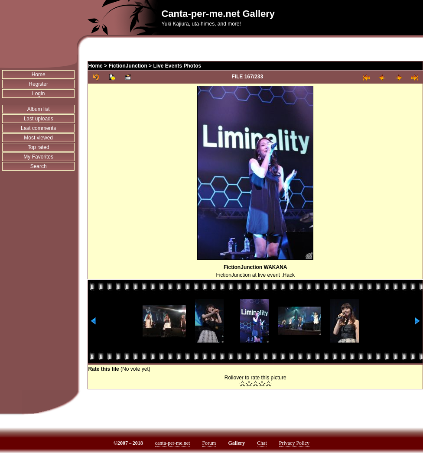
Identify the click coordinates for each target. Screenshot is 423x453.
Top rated (38, 147)
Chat (262, 443)
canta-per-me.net (172, 443)
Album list (38, 109)
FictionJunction (127, 66)
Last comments (38, 128)
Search (38, 166)
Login (38, 94)
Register (38, 84)
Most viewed (38, 138)
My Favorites (38, 157)
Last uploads (38, 119)
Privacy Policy (294, 443)
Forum (209, 443)
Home (39, 74)
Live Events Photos (177, 66)
